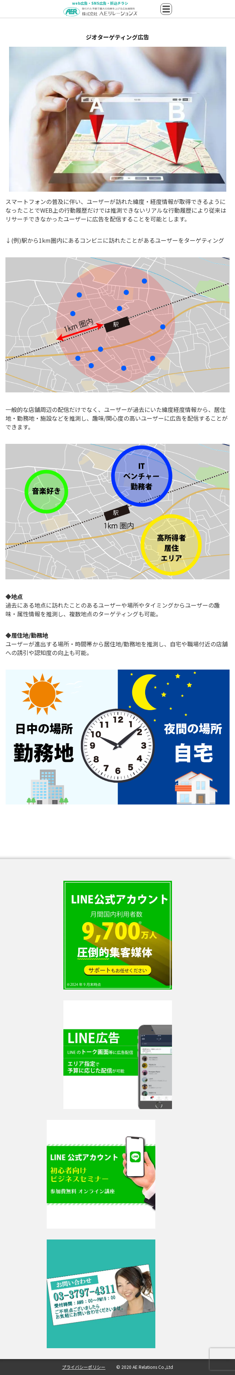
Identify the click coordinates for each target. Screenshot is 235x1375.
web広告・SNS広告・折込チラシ (100, 3)
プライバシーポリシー (83, 1367)
